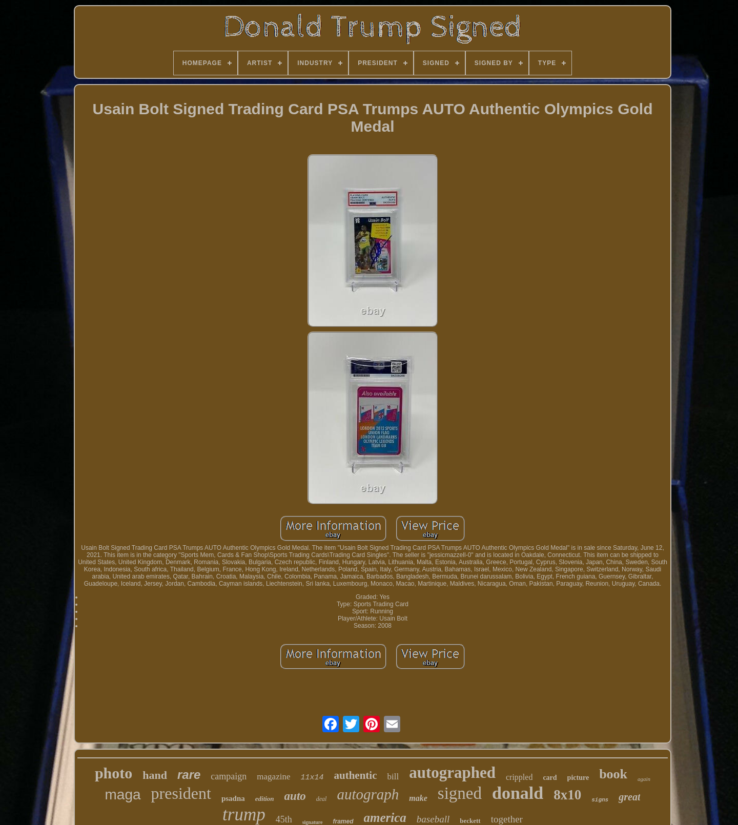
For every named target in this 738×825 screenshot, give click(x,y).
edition (264, 798)
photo (113, 773)
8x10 (567, 794)
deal (321, 798)
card (550, 777)
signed (460, 793)
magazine (273, 776)
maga (123, 794)
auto (295, 796)
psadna (233, 798)
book (613, 774)
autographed (452, 772)
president (181, 793)
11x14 (311, 777)
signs (599, 800)
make (418, 798)
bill (393, 776)
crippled (519, 777)
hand (154, 775)
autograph (368, 794)
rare (188, 774)
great (629, 796)
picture (578, 777)
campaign (229, 776)
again (644, 779)
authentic (355, 775)
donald (517, 792)
